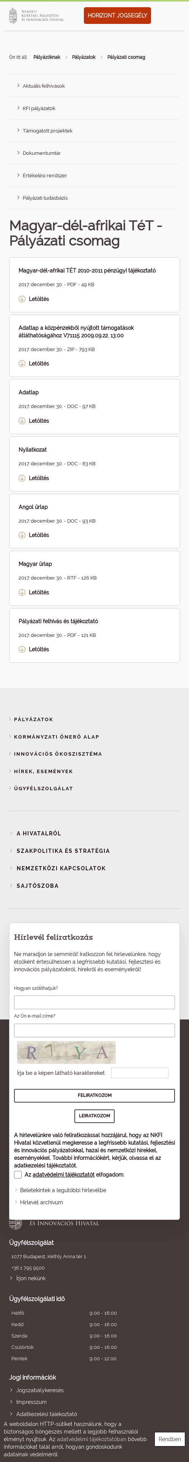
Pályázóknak (46, 57)
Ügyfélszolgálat (43, 788)
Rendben (170, 1439)
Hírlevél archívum (41, 1202)
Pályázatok (83, 57)
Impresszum (31, 1402)
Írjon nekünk (31, 1278)
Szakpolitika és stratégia (63, 851)
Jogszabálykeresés (40, 1390)
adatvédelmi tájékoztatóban (91, 1439)
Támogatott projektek (47, 131)
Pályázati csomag (126, 57)
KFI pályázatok (39, 108)
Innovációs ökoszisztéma (58, 754)
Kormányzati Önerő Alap (56, 737)
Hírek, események (43, 771)
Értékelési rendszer (45, 175)
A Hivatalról (39, 833)
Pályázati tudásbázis (45, 198)
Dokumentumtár (42, 153)
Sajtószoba (38, 886)
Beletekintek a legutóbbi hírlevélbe (63, 1190)
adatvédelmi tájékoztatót (63, 1175)
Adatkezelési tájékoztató (46, 1414)
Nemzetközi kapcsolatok (61, 868)
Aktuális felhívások (44, 86)
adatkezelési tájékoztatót (45, 1166)
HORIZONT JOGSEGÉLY (117, 16)
